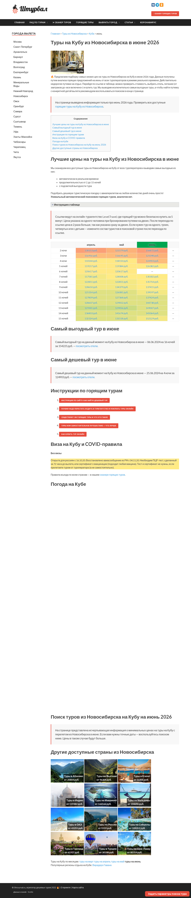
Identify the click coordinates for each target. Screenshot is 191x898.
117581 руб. (91, 276)
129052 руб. (121, 302)
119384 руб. (121, 266)
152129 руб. (152, 318)
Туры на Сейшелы (139, 824)
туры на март (86, 861)
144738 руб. (152, 302)
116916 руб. (91, 255)
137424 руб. (152, 297)
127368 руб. (121, 297)
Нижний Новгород (23, 91)
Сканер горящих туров (165, 14)
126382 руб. (152, 266)
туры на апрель (102, 861)
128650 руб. (91, 287)
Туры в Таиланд (74, 848)
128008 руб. (121, 276)
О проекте (65, 887)
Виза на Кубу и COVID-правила (68, 138)
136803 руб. (91, 313)
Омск (16, 101)
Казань (17, 77)
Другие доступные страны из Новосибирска (75, 148)
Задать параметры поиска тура (167, 893)
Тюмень (17, 126)
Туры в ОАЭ (75, 824)
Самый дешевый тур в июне (66, 131)
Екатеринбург (21, 72)
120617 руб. (91, 271)
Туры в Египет (142, 776)
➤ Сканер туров (62, 22)
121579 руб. (121, 250)
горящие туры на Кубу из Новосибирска (79, 106)
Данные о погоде (20, 892)
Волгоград (19, 67)
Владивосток (20, 62)
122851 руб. (91, 281)
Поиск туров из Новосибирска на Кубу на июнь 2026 (79, 144)
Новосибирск (20, 96)
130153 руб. (91, 250)
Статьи (129, 22)
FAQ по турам (37, 22)
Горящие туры (85, 22)
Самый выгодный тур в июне (67, 127)
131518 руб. (121, 318)
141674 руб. (121, 313)
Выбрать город (108, 22)
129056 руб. (121, 308)
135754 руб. (152, 281)
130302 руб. (152, 276)
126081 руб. (121, 292)
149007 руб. (152, 308)
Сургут (17, 116)
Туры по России (107, 824)
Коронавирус (148, 22)
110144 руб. (91, 260)
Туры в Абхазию (73, 776)
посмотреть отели (87, 346)
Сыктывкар (19, 121)
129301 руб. (91, 308)
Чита (16, 152)
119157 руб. (91, 266)
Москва (17, 41)
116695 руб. (121, 255)
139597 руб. (152, 292)
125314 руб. (91, 292)
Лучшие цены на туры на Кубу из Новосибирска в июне (80, 124)
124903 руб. (152, 260)
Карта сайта (78, 887)
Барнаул (18, 56)
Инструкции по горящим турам (68, 134)
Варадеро (98, 865)
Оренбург (18, 106)
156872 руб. (152, 250)
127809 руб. (91, 297)
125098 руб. (152, 255)
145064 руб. (152, 313)
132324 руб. (91, 318)
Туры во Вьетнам (107, 776)
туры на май (117, 861)
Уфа (15, 131)
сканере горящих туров (112, 474)
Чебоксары (19, 141)
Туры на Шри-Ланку (138, 848)
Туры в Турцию (108, 848)
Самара (17, 111)
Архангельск (20, 51)
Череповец (19, 146)
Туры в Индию (74, 800)
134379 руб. (121, 287)
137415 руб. (152, 287)
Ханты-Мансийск (22, 136)
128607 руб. (91, 302)
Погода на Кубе (60, 141)
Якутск (17, 157)
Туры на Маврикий (106, 800)
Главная (19, 22)
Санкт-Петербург (22, 46)
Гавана (108, 865)
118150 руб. (121, 260)
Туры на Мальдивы (139, 800)
